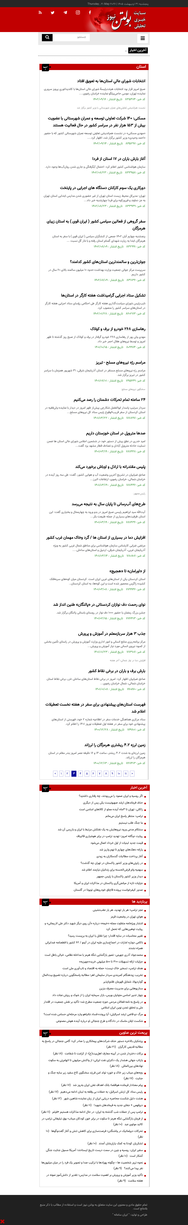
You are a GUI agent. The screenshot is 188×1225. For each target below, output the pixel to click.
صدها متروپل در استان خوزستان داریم (115, 433)
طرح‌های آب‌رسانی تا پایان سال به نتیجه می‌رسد (108, 504)
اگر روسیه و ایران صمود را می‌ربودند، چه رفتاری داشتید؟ (111, 796)
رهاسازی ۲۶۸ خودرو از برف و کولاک (117, 329)
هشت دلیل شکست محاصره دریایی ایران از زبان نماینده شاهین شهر (97, 1098)
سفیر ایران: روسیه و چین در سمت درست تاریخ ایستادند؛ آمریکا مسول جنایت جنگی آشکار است (94, 1153)
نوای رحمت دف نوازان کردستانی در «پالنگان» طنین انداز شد (99, 605)
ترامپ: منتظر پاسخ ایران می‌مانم (124, 816)
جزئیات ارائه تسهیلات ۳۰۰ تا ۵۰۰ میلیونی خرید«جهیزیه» (111, 961)
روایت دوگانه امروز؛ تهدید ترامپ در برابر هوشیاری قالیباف (109, 836)
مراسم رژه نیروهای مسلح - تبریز (120, 363)
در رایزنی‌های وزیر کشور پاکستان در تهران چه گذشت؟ (112, 863)
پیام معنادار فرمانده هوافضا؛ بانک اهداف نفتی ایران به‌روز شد (102, 1085)
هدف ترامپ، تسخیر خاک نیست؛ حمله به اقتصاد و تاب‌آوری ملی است (103, 968)
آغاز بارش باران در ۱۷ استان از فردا (118, 159)
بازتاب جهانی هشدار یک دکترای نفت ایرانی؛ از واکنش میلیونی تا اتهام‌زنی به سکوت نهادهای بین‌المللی (95, 1063)
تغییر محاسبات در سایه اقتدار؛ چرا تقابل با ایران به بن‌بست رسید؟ (105, 936)
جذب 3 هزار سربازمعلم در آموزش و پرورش (111, 634)
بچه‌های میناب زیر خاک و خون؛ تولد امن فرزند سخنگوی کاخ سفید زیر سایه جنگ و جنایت (95, 1076)
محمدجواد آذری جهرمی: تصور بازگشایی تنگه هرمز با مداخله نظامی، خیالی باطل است (94, 955)
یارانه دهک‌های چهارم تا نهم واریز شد (121, 849)
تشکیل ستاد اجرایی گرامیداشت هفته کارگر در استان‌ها (103, 296)
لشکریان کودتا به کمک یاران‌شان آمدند (115, 1143)
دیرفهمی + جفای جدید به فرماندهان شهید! (113, 1105)
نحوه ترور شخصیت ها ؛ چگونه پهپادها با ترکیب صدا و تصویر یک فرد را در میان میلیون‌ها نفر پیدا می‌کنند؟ (92, 1165)
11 (126, 773)
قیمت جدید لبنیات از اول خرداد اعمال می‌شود (117, 843)
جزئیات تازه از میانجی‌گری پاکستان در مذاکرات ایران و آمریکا (108, 883)
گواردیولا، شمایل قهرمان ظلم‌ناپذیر (123, 982)
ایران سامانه (121, 1215)
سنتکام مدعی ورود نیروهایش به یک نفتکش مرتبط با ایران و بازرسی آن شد (100, 829)
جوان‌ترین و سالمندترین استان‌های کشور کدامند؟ (107, 262)
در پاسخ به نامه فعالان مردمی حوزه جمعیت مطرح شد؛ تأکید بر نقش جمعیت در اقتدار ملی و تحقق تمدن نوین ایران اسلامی (93, 1005)
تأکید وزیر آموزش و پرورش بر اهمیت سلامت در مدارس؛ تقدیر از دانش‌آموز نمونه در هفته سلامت (94, 1178)
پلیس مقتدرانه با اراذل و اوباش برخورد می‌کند (110, 467)
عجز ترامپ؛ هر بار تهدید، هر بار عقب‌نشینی (118, 910)
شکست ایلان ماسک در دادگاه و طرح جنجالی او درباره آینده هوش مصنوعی (99, 1021)
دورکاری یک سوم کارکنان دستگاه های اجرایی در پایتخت (102, 188)
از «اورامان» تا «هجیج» (127, 571)
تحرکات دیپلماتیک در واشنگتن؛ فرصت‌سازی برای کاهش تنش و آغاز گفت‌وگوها (94, 1134)
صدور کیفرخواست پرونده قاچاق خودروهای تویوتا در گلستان (108, 890)
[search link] (47, 37)
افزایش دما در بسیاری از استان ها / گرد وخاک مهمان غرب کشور (95, 538)
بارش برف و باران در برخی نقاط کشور (116, 671)
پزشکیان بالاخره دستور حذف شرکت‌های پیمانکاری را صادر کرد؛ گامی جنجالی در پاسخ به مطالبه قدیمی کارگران (92, 1044)
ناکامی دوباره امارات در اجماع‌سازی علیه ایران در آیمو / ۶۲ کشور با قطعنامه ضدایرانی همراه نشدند (94, 945)
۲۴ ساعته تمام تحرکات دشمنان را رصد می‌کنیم (109, 400)
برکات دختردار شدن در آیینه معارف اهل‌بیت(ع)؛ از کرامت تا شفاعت (98, 1053)
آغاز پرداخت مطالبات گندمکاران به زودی (119, 856)
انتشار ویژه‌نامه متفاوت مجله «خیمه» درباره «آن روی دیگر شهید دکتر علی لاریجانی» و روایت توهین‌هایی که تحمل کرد (94, 926)
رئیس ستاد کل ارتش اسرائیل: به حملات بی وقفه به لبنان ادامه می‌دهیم (96, 1092)
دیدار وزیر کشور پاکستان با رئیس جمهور (119, 876)
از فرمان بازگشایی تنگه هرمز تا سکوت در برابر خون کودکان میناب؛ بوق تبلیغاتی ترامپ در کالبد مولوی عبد (92, 1121)
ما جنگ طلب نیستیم (131, 823)
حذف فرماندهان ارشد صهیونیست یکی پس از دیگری (113, 803)
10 (119, 773)
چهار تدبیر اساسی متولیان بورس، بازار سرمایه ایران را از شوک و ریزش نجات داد (97, 995)
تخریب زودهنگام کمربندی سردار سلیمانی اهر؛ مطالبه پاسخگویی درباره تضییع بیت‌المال (92, 975)
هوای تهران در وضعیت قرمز (127, 917)
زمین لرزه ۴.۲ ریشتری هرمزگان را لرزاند (114, 745)
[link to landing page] (125, 19)
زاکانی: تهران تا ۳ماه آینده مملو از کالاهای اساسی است (111, 809)
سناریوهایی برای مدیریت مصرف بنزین (121, 988)
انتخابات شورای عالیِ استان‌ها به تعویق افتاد (111, 81)
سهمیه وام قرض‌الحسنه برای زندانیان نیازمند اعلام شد (112, 870)
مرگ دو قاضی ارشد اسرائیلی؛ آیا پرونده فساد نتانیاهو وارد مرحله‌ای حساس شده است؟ (93, 1014)
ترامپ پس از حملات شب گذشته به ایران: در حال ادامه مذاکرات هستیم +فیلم (92, 1112)
